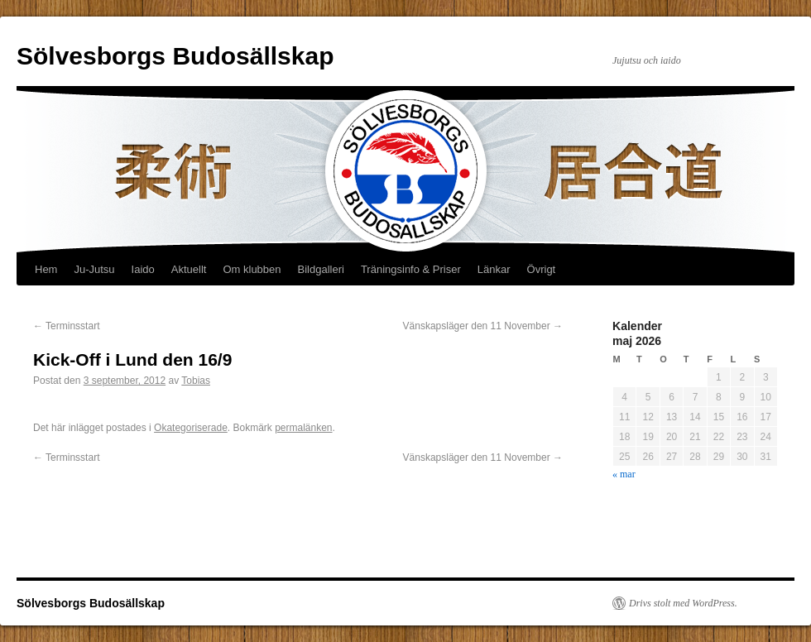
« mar (624, 474)
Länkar (494, 269)
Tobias (195, 380)
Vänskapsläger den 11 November (483, 326)
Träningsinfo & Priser (411, 269)
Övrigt (541, 269)
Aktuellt (189, 269)
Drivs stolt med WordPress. (683, 603)
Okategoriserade (191, 428)
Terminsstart (66, 326)
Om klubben (252, 269)
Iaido (143, 269)
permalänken (303, 428)
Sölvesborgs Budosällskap (175, 55)
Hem (46, 269)
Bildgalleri (321, 269)
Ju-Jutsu (94, 269)
